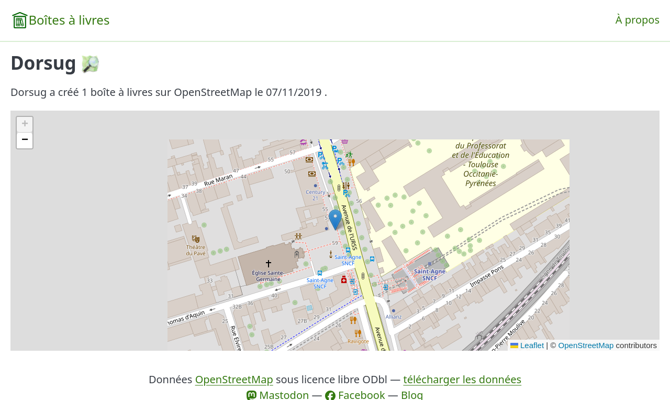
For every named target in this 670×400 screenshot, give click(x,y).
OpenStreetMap (586, 345)
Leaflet (527, 345)
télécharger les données (462, 379)
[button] (335, 220)
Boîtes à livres (68, 19)
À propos (638, 20)
